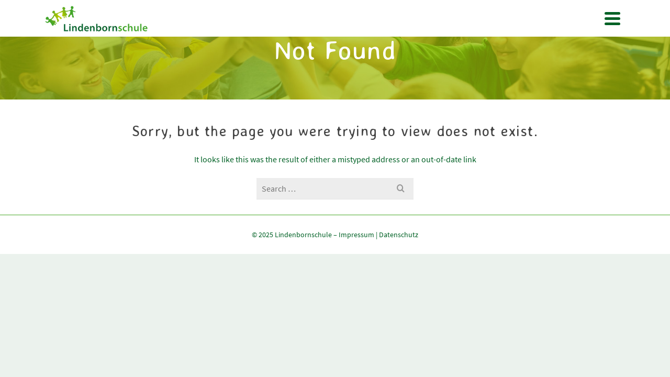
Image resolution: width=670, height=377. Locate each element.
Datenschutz (398, 320)
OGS (322, 74)
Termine (287, 74)
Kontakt (449, 74)
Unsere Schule (233, 74)
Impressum (356, 320)
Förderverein (396, 74)
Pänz (351, 74)
